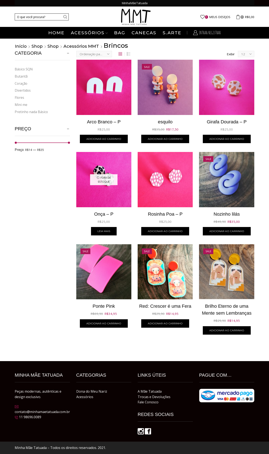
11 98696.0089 (30, 417)
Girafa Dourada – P (227, 121)
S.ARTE (172, 32)
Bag (119, 32)
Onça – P (103, 214)
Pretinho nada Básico (31, 112)
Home (56, 32)
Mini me (21, 104)
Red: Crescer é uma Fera (165, 306)
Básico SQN (24, 69)
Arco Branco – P (104, 121)
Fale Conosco (148, 402)
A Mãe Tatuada (150, 391)
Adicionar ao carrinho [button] (103, 138)
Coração (21, 83)
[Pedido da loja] (94, 54)
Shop (37, 46)
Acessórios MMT (81, 46)
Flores (19, 97)
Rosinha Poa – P (165, 214)
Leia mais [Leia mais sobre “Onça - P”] (104, 231)
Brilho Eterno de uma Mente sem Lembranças (227, 310)
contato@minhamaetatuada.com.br (42, 411)
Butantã (21, 76)
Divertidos (23, 90)
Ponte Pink (104, 306)
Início (21, 46)
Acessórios (89, 32)
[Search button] (65, 17)
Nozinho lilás (227, 214)
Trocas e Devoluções (154, 397)
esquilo (165, 121)
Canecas (144, 32)
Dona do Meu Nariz (91, 391)
